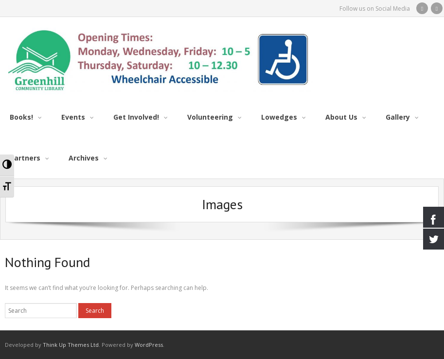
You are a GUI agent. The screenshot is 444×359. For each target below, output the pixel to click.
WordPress (149, 344)
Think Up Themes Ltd (71, 344)
